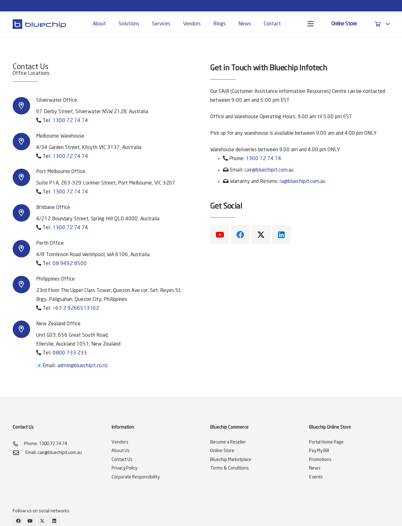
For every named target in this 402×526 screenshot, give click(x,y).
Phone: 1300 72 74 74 (45, 444)
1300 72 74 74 (70, 120)
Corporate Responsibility (135, 477)
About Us (121, 451)
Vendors (120, 442)
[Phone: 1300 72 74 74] (18, 443)
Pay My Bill (319, 451)
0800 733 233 (70, 353)
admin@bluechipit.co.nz (82, 365)
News (315, 468)
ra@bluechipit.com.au (302, 181)
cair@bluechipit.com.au (269, 170)
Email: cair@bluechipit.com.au (53, 453)
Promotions (320, 460)
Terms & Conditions (229, 468)
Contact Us (122, 460)
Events (316, 477)
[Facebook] (240, 234)
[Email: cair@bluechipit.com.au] (19, 453)
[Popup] (311, 24)
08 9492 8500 (70, 263)
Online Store (222, 451)
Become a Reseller (228, 442)
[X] (260, 234)
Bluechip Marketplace (230, 460)
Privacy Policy (124, 468)
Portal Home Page (326, 442)
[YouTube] (219, 234)
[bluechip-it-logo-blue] (39, 24)
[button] (382, 24)
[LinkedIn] (281, 234)
